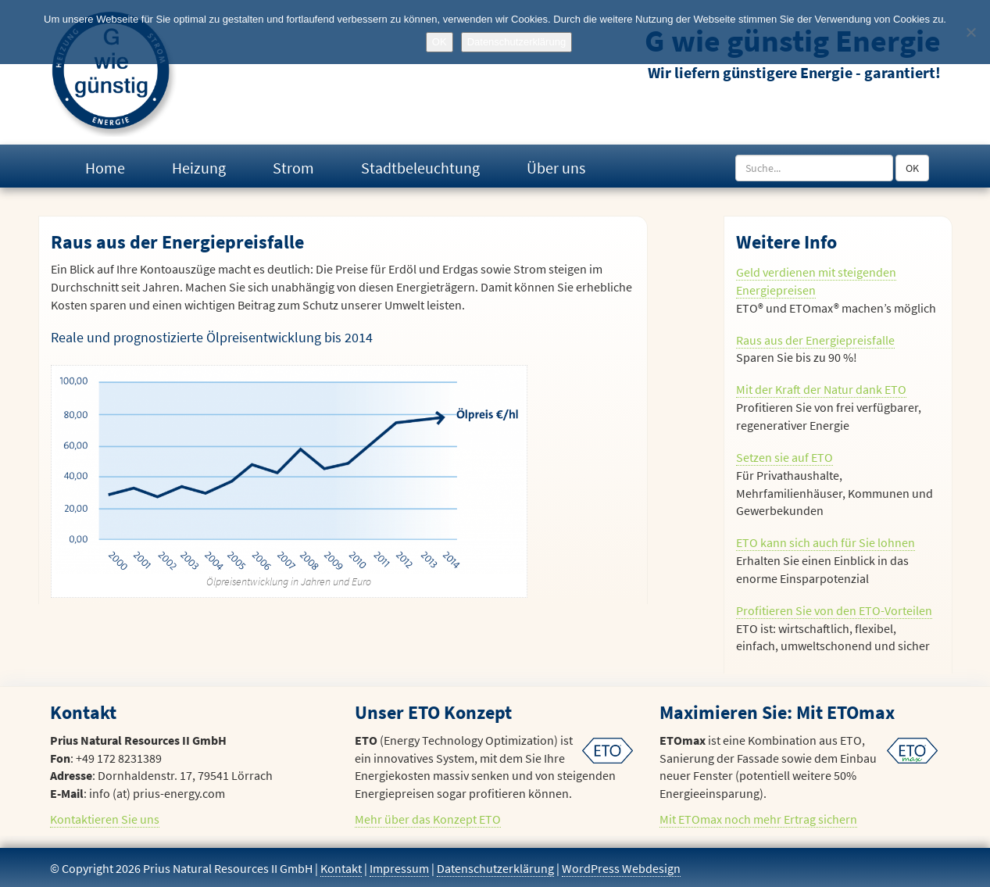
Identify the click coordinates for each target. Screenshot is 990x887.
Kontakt (341, 868)
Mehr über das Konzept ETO (428, 819)
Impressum (399, 868)
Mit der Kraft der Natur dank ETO (821, 389)
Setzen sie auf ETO (784, 457)
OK (912, 168)
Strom (293, 167)
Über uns (556, 167)
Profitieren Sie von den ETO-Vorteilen (834, 610)
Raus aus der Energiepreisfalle (815, 340)
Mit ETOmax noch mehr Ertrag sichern (758, 819)
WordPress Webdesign (621, 868)
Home (105, 167)
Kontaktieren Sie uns (104, 819)
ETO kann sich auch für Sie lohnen (825, 542)
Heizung (199, 167)
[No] (970, 32)
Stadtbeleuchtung (420, 167)
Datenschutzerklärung (495, 868)
